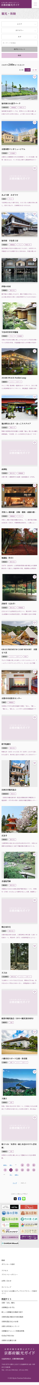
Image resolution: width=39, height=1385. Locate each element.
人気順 (27, 70)
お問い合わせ (6, 1281)
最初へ (5, 1165)
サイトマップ (6, 1287)
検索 (19, 55)
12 (22, 1170)
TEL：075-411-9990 (8, 1370)
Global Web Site (8, 1335)
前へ (11, 1165)
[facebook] (19, 1198)
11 (17, 1170)
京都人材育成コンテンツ (10, 1326)
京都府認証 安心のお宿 (10, 1321)
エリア (19, 24)
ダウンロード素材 (8, 1264)
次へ (11, 1175)
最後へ (16, 1175)
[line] (23, 1198)
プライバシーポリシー (10, 1274)
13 (28, 1170)
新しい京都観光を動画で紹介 (12, 1312)
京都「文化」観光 (8, 1303)
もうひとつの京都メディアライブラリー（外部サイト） (19, 1292)
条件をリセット (19, 49)
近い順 (34, 70)
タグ (19, 37)
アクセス (5, 1270)
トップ (15, 1183)
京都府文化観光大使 (9, 1340)
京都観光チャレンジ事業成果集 (13, 1331)
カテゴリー (19, 30)
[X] (15, 1198)
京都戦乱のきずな (8, 1307)
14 (34, 1170)
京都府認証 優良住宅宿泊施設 (12, 1317)
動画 (3, 1260)
